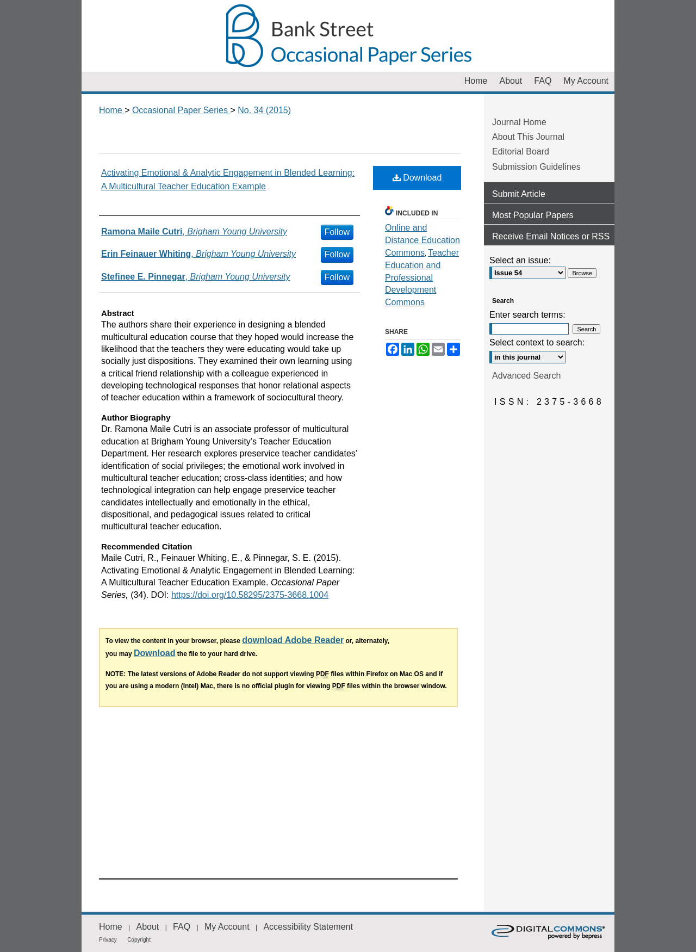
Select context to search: (537, 342)
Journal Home (519, 122)
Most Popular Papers (532, 215)
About (147, 926)
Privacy (108, 940)
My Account (227, 926)
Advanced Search (526, 375)
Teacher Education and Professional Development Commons (422, 277)
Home (112, 110)
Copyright (139, 940)
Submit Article (518, 194)
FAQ (181, 926)
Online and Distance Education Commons (422, 240)
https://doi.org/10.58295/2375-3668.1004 (249, 594)
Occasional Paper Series (348, 36)
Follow (337, 232)
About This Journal (528, 136)
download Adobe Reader (293, 640)
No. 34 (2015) (264, 110)
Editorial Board (520, 151)
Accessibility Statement (308, 926)
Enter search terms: (527, 314)
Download (417, 177)
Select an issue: (520, 260)
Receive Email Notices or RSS (551, 236)
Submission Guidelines (536, 166)
